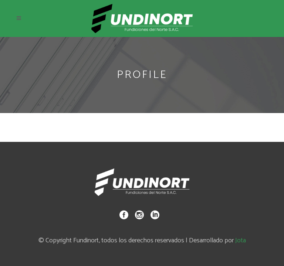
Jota (240, 240)
